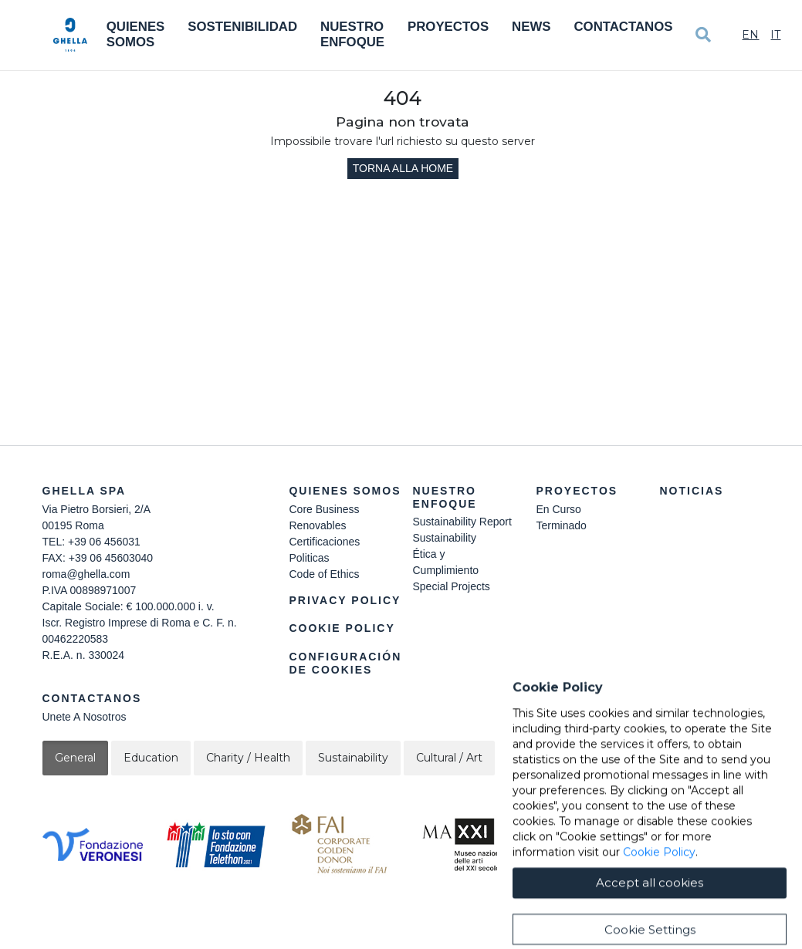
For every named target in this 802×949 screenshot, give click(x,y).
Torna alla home (403, 168)
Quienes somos (136, 34)
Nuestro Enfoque (352, 34)
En (750, 35)
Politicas (309, 558)
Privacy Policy (345, 600)
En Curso (558, 509)
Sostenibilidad (242, 26)
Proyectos (448, 26)
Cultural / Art (449, 758)
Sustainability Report (461, 521)
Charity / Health (248, 758)
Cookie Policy (341, 628)
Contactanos (623, 26)
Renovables (317, 525)
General (75, 758)
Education (151, 758)
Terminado (561, 525)
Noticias (691, 491)
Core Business (324, 509)
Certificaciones (324, 541)
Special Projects (450, 586)
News (531, 26)
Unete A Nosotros (84, 717)
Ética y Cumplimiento (445, 562)
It (775, 35)
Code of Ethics (324, 574)
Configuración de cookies (345, 663)
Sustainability (444, 538)
